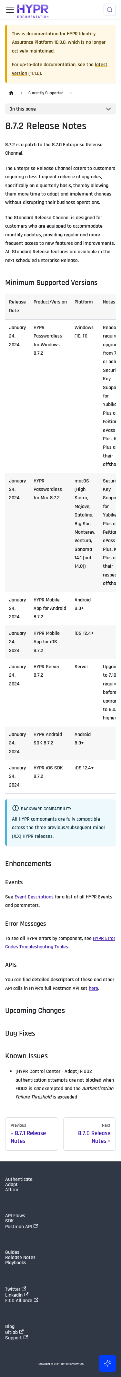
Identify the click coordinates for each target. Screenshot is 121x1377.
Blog (10, 1326)
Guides (12, 1252)
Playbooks (15, 1262)
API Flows (15, 1215)
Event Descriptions (34, 897)
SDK (9, 1221)
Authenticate (19, 1179)
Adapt (11, 1184)
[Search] (110, 10)
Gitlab (14, 1332)
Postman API (21, 1226)
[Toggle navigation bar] (10, 10)
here (93, 988)
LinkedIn (16, 1295)
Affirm (11, 1190)
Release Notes (20, 1257)
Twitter (15, 1289)
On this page (22, 109)
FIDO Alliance (21, 1300)
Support (16, 1338)
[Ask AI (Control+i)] (107, 1363)
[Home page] (11, 93)
